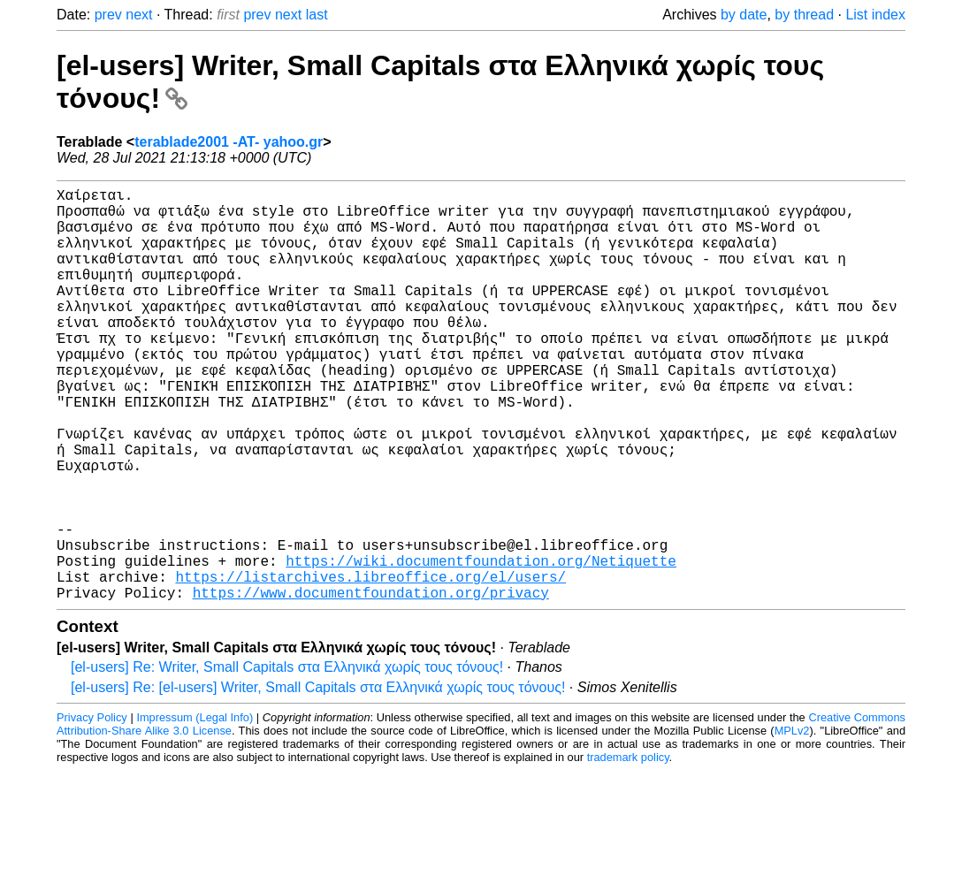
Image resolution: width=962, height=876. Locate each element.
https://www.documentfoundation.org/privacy (371, 684)
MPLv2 (792, 822)
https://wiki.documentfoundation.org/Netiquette (481, 645)
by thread (804, 14)
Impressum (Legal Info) (194, 809)
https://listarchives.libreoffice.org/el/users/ (370, 664)
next (139, 14)
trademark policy (628, 849)
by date (744, 14)
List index (875, 14)
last (317, 14)
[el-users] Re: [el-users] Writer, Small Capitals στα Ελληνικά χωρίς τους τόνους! (318, 779)
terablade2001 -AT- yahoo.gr (228, 141)
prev (108, 14)
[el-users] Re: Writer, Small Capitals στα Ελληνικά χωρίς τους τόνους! (287, 758)
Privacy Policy (92, 809)
